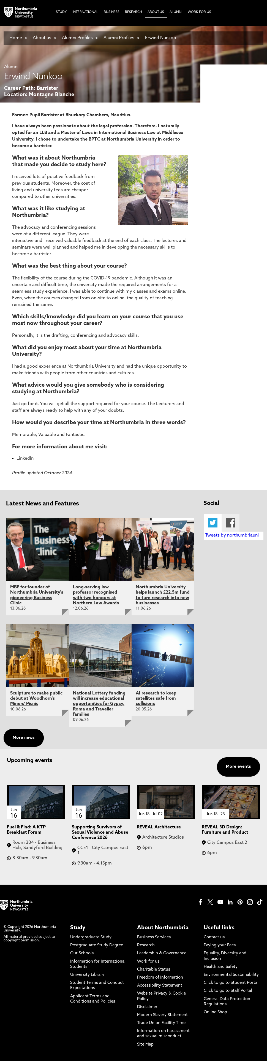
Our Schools (82, 953)
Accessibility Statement (159, 986)
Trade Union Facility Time (161, 1023)
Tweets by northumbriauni (232, 535)
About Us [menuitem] (156, 12)
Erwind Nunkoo (160, 38)
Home (15, 38)
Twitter (212, 522)
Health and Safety (221, 967)
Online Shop (215, 1012)
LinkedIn (25, 458)
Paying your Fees (220, 945)
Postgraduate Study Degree (96, 945)
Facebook (230, 522)
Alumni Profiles (77, 38)
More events (238, 767)
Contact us (214, 937)
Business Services (154, 937)
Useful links (219, 928)
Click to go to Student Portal (231, 983)
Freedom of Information (160, 978)
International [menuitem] (85, 12)
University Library (87, 975)
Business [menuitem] (111, 12)
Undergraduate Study (90, 937)
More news (24, 738)
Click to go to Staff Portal (228, 991)
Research (146, 945)
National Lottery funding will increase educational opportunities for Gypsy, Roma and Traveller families (99, 704)
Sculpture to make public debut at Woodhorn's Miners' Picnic (36, 698)
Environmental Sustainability (231, 975)
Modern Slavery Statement (162, 1015)
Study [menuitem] (61, 12)
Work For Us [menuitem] (199, 12)
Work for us (148, 962)
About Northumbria (163, 928)
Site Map (145, 1045)
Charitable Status (153, 970)
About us (42, 38)
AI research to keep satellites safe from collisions (156, 698)
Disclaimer (147, 1007)
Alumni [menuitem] (176, 12)
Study (77, 928)
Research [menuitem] (133, 12)
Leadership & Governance (161, 953)
